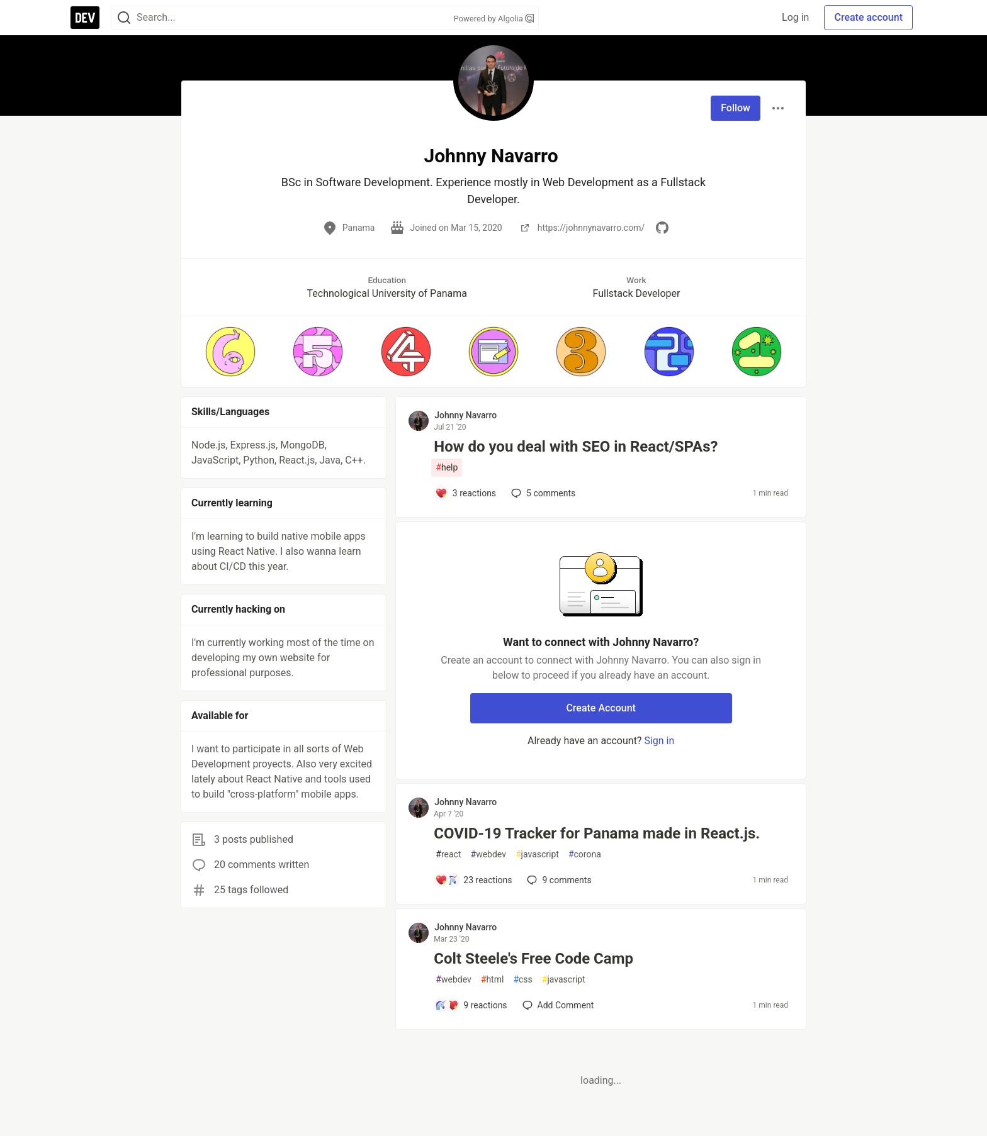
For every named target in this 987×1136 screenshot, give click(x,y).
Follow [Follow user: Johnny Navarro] (735, 108)
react (448, 854)
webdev (488, 854)
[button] (230, 351)
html (492, 979)
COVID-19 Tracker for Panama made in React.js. (597, 833)
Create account (868, 17)
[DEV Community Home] (85, 17)
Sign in (659, 741)
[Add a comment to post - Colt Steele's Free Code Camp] (470, 1005)
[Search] (124, 18)
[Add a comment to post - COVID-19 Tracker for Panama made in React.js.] (473, 880)
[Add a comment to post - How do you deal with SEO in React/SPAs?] (465, 493)
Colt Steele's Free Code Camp (533, 958)
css (522, 979)
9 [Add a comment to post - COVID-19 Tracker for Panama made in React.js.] (557, 880)
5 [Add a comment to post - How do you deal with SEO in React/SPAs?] (542, 493)
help (447, 467)
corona (584, 854)
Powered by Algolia (493, 18)
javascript (537, 854)
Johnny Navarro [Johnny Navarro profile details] (465, 415)
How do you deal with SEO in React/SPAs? (576, 446)
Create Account (601, 708)
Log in (795, 17)
